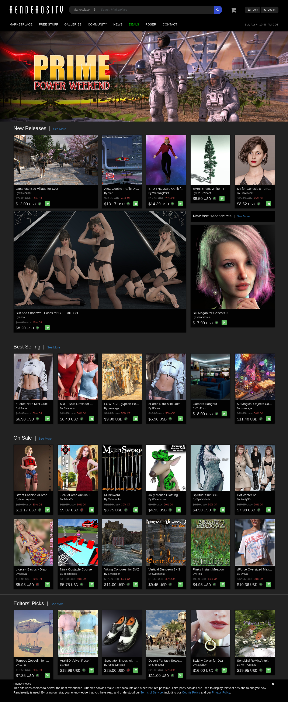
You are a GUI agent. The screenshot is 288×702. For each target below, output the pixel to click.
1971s (22, 664)
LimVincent (247, 193)
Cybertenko (114, 499)
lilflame (23, 408)
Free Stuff (48, 24)
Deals (134, 24)
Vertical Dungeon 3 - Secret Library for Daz (179, 569)
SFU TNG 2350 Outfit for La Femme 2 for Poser (182, 188)
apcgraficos (70, 573)
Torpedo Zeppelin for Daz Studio (38, 660)
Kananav (201, 664)
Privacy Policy (221, 692)
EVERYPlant (203, 193)
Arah (66, 664)
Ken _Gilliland (248, 664)
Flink (199, 573)
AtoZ (110, 193)
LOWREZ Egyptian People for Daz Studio (133, 404)
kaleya (23, 573)
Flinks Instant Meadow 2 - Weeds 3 (217, 569)
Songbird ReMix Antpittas (255, 660)
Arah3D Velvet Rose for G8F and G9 (86, 660)
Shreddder (25, 193)
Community (97, 24)
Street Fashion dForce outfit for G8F (41, 495)
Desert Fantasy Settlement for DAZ (173, 660)
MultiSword (112, 495)
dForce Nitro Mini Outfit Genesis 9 (173, 404)
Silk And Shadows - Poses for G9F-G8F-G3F (47, 313)
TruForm (201, 408)
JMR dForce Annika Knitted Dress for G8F (89, 495)
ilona (22, 317)
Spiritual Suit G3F (205, 495)
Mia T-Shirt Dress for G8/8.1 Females (86, 404)
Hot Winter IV (246, 495)
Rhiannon (69, 408)
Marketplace (21, 24)
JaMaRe (68, 499)
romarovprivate (116, 664)
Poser (150, 24)
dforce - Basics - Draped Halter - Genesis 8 (46, 569)
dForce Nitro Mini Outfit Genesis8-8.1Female (47, 404)
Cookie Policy (191, 692)
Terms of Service (152, 692)
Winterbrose (159, 499)
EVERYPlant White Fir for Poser (215, 188)
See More (59, 129)
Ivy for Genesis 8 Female (255, 188)
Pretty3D (246, 499)
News (117, 24)
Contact (170, 24)
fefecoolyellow (27, 499)
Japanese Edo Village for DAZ (37, 188)
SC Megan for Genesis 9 (210, 313)
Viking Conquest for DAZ (121, 569)
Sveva (244, 573)
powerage (113, 408)
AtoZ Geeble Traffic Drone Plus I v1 (129, 188)
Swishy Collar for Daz (208, 660)
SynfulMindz (203, 499)
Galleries (72, 24)
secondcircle (203, 317)
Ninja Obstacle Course (76, 569)
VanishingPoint (160, 193)
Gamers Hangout (205, 404)
